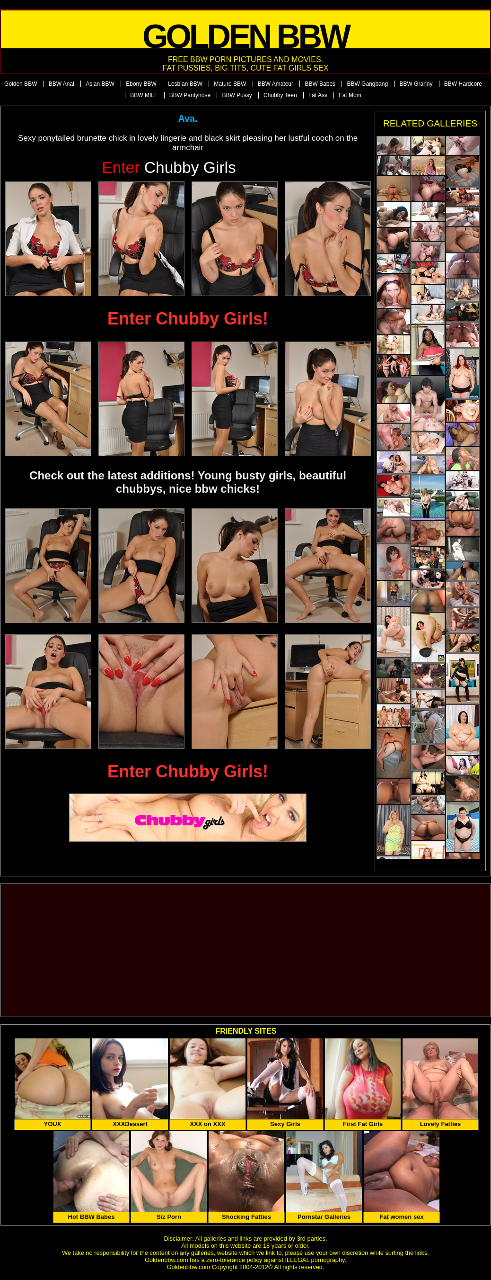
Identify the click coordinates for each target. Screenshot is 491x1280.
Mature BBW (230, 84)
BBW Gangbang (367, 84)
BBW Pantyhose (189, 95)
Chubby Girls (169, 167)
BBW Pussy (237, 95)
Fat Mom (350, 95)
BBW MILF (144, 95)
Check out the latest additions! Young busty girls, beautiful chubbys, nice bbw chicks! (187, 482)
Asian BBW (100, 84)
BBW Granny (415, 84)
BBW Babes (320, 84)
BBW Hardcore (463, 84)
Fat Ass (317, 95)
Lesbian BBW (185, 84)
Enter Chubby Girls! (187, 318)
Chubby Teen (280, 95)
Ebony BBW (141, 84)
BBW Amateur (275, 84)
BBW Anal (61, 84)
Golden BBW (20, 84)
